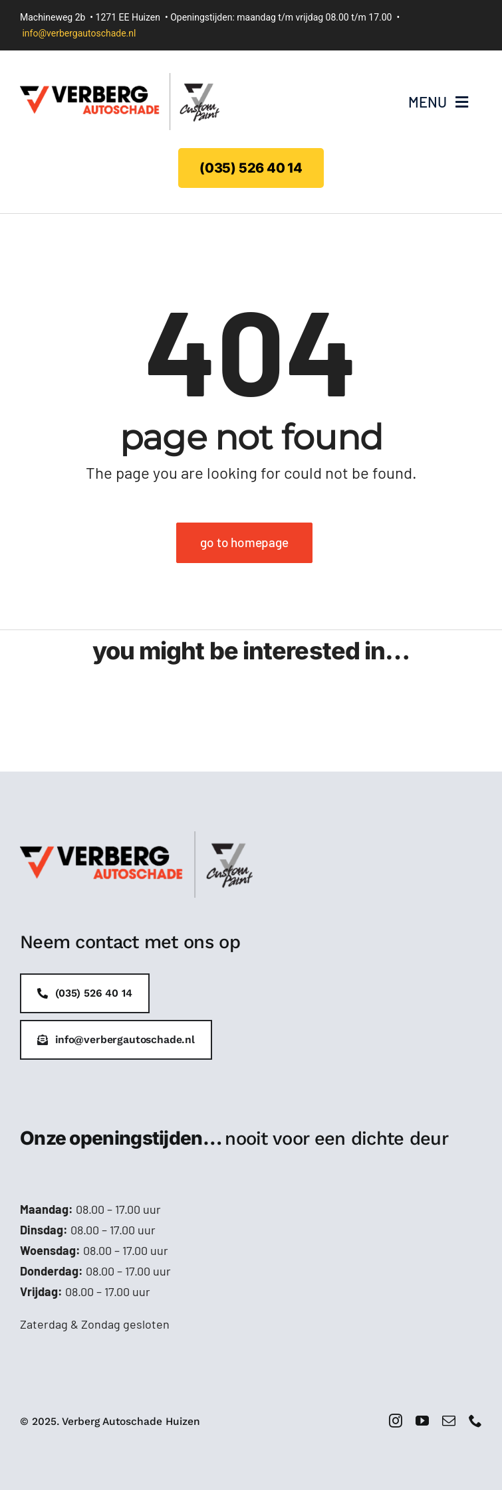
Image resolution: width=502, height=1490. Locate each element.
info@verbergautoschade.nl (79, 33)
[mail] (448, 1421)
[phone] (475, 1421)
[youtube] (422, 1421)
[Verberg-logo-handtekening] (119, 79)
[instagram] (395, 1421)
